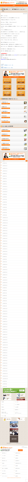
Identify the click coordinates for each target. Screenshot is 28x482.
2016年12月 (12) (5, 217)
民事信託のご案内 (5, 412)
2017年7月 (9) (5, 199)
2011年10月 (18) (5, 378)
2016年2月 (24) (5, 243)
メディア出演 (3, 455)
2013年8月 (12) (5, 321)
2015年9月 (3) (5, 256)
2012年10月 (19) (5, 347)
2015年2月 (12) (5, 274)
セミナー (3, 404)
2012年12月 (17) (5, 342)
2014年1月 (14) (5, 308)
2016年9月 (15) (5, 225)
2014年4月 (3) (5, 300)
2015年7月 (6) (5, 261)
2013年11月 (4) (5, 313)
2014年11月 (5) (5, 282)
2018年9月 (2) (5, 173)
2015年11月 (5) (5, 251)
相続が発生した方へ (4, 460)
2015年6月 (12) (5, 264)
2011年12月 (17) (5, 373)
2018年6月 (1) (5, 178)
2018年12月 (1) (5, 165)
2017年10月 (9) (5, 191)
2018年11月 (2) (5, 168)
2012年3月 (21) (5, 365)
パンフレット (18, 412)
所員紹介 (3, 463)
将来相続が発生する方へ (18, 463)
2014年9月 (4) (5, 287)
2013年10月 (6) (5, 316)
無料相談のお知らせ (18, 473)
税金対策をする (4, 473)
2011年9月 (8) (5, 381)
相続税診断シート (17, 409)
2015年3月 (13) (5, 272)
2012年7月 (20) (5, 355)
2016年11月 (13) (5, 220)
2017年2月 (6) (5, 212)
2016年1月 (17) (5, 246)
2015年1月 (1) (5, 277)
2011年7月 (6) (5, 386)
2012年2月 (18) (5, 368)
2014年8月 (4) (5, 290)
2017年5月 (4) (5, 204)
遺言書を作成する (18, 468)
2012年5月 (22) (5, 360)
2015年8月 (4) (5, 259)
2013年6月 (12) (5, 326)
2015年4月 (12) (5, 269)
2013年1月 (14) (5, 339)
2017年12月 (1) (5, 186)
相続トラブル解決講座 (5, 468)
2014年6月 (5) (5, 295)
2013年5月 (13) (5, 329)
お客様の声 (3, 409)
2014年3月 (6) (5, 303)
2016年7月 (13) (5, 230)
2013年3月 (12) (5, 334)
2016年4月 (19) (5, 238)
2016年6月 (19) (5, 233)
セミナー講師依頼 (17, 404)
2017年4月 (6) (5, 207)
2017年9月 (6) (5, 194)
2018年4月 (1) (5, 181)
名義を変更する (17, 460)
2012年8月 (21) (5, 352)
